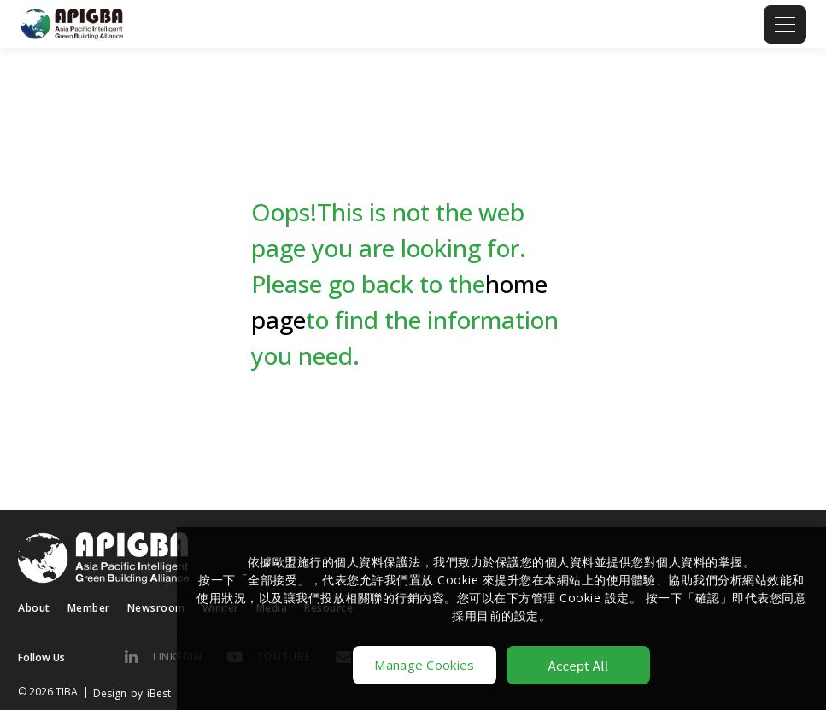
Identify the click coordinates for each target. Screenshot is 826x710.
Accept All (578, 665)
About (34, 608)
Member (88, 608)
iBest (159, 693)
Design (109, 693)
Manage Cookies (424, 664)
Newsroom (156, 608)
